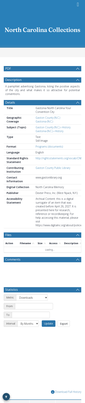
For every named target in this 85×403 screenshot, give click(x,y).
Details (10, 111)
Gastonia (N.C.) (44, 130)
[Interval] (28, 332)
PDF (8, 68)
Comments (12, 268)
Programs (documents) (49, 155)
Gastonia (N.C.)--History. (50, 140)
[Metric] (32, 306)
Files (8, 244)
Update (48, 332)
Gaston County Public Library (53, 177)
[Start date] (34, 315)
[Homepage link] (42, 28)
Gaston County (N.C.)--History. (53, 136)
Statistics (11, 299)
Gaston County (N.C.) (48, 126)
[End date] (31, 324)
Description (13, 89)
